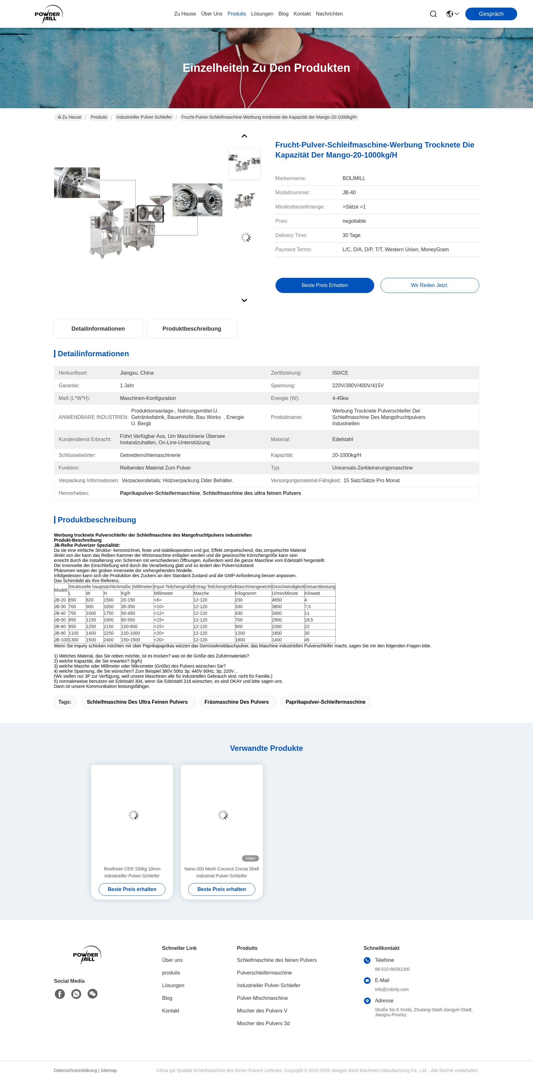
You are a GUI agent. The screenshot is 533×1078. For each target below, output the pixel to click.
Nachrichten (329, 13)
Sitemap (109, 1070)
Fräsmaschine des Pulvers (237, 702)
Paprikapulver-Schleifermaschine (326, 702)
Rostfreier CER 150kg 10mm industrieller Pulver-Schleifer (132, 872)
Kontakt (170, 1010)
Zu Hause (185, 13)
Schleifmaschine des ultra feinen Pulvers (137, 702)
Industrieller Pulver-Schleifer (144, 117)
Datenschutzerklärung (75, 1070)
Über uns (212, 13)
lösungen (262, 13)
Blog (167, 998)
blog (283, 13)
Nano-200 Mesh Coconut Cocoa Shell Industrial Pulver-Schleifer (221, 872)
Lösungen (173, 985)
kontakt (302, 13)
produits (236, 13)
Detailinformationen (98, 329)
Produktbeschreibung (191, 329)
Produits (99, 117)
